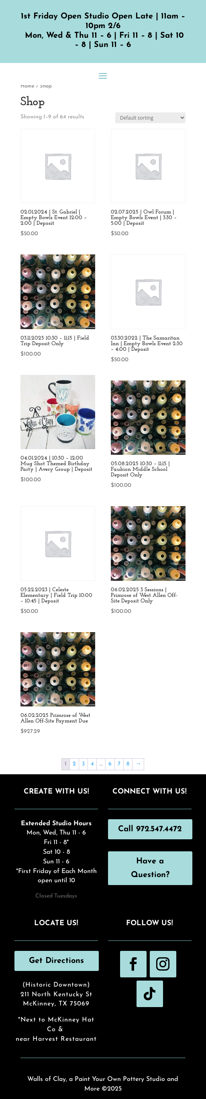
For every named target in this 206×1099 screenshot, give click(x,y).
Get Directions (56, 961)
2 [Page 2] (74, 764)
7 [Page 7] (119, 764)
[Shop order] (150, 117)
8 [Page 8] (127, 764)
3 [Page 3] (83, 764)
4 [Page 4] (92, 764)
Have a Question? (150, 868)
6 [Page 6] (110, 764)
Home (27, 86)
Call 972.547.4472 (150, 829)
